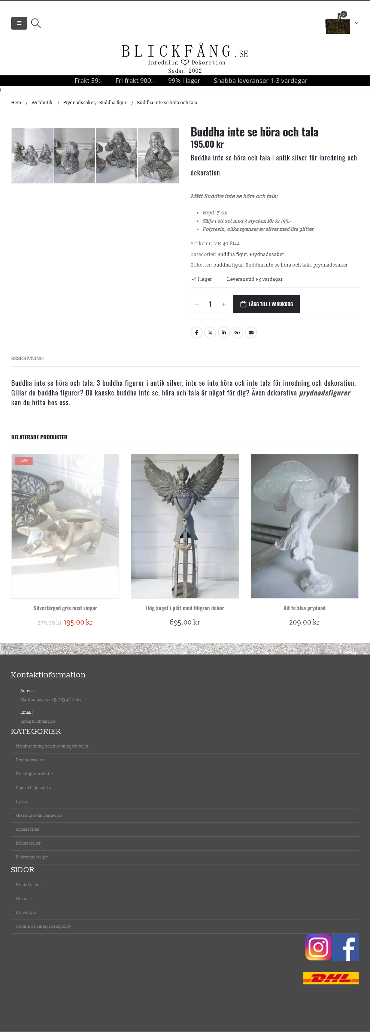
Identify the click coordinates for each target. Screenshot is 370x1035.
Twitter (210, 336)
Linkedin (224, 336)
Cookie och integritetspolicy (43, 929)
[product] (65, 529)
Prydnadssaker (267, 258)
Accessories (27, 833)
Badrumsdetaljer (32, 860)
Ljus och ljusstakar (34, 791)
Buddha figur (232, 258)
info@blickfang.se (38, 724)
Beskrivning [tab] (27, 362)
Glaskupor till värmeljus (39, 819)
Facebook (197, 336)
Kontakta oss (29, 888)
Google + (237, 336)
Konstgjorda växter (34, 777)
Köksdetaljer (28, 847)
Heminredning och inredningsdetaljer (52, 749)
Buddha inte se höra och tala (278, 269)
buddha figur (228, 269)
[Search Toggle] (36, 25)
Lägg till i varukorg (271, 308)
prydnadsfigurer (325, 396)
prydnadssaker (330, 269)
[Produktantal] (210, 308)
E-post (251, 336)
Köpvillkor (26, 916)
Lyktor (22, 805)
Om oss (23, 902)
